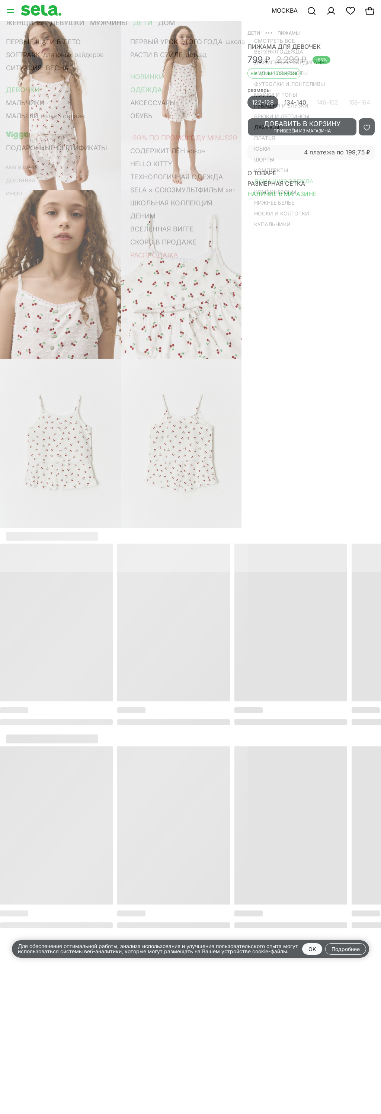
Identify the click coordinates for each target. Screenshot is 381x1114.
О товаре (261, 173)
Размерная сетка (276, 183)
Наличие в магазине (282, 194)
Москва (285, 10)
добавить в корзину (302, 127)
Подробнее (346, 949)
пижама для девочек (284, 46)
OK (312, 949)
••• (269, 32)
